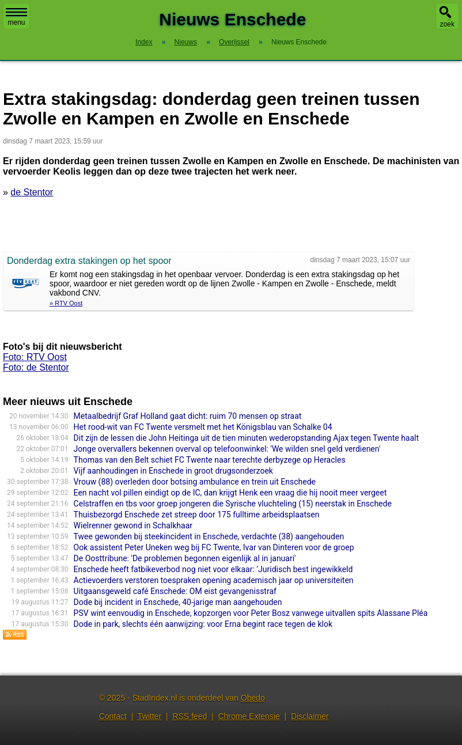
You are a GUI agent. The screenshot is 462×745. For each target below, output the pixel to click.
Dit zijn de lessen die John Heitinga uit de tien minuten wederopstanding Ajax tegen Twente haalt (246, 438)
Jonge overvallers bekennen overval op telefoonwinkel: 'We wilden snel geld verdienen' (227, 448)
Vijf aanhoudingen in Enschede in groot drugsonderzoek (173, 470)
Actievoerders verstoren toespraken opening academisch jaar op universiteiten (214, 580)
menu (16, 17)
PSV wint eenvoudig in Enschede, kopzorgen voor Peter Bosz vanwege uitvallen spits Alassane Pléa (251, 613)
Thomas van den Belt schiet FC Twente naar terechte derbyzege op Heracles (210, 459)
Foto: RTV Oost (35, 357)
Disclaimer (309, 716)
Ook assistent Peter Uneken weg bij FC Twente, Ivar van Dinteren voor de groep (214, 547)
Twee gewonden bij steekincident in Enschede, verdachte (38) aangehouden (209, 536)
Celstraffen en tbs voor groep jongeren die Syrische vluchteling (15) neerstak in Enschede (233, 503)
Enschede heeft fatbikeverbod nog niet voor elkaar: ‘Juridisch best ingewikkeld (213, 569)
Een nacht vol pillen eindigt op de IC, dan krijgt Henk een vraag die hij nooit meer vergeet (230, 492)
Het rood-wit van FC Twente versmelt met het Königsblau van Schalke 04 (203, 427)
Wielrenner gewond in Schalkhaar (133, 525)
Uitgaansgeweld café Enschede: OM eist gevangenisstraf (175, 591)
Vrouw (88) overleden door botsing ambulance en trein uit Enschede (195, 481)
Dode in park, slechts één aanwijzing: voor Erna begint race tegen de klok (203, 624)
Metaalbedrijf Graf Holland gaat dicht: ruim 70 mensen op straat (188, 416)
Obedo (253, 697)
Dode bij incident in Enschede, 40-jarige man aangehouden (178, 602)
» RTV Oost (66, 303)
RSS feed (189, 716)
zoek (447, 24)
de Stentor (31, 192)
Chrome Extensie (248, 716)
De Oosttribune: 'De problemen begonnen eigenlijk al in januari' (185, 558)
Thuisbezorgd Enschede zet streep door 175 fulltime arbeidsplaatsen (197, 514)
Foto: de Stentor (36, 367)
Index (143, 42)
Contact (113, 716)
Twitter (149, 716)
